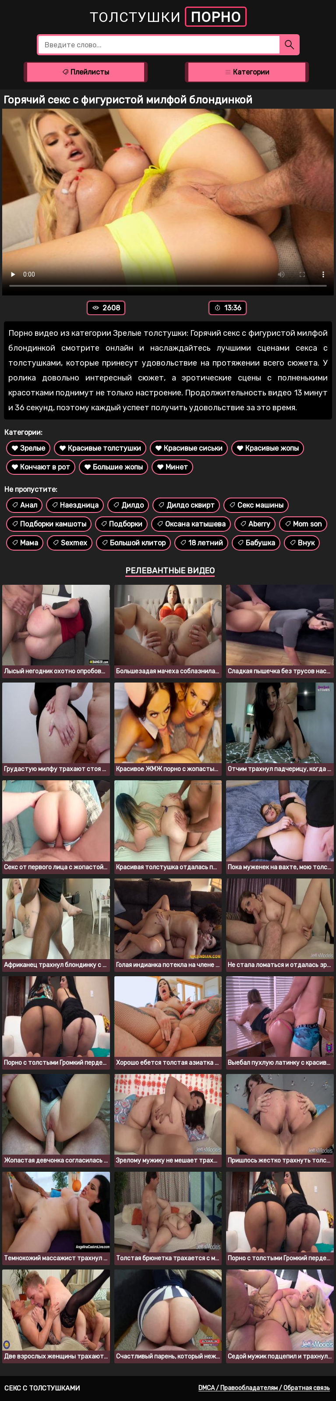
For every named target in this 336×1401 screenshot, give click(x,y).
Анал (24, 505)
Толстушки (168, 17)
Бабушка (256, 543)
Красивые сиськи (189, 448)
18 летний (201, 543)
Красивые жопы (268, 448)
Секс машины (256, 505)
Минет (172, 467)
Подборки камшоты (48, 524)
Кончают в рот (40, 467)
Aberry (255, 524)
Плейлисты (85, 72)
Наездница (75, 505)
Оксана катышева (191, 524)
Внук (302, 543)
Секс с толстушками (42, 1388)
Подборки (121, 524)
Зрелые (28, 448)
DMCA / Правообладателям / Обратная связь (264, 1388)
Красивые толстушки (100, 448)
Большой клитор (133, 543)
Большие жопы (113, 467)
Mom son (303, 524)
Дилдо (128, 505)
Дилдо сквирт (186, 505)
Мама (24, 543)
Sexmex (69, 543)
